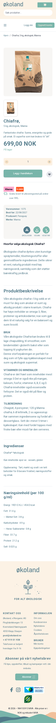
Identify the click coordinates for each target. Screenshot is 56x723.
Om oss (38, 618)
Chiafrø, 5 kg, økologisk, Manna (26, 35)
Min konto (38, 644)
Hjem (6, 35)
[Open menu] (5, 25)
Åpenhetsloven (41, 634)
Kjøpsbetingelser (42, 648)
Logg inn (28, 25)
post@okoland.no (12, 635)
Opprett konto (45, 25)
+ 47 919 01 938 (11, 639)
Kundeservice (40, 622)
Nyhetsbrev (39, 626)
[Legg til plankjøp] (49, 174)
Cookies (38, 630)
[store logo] (16, 4)
